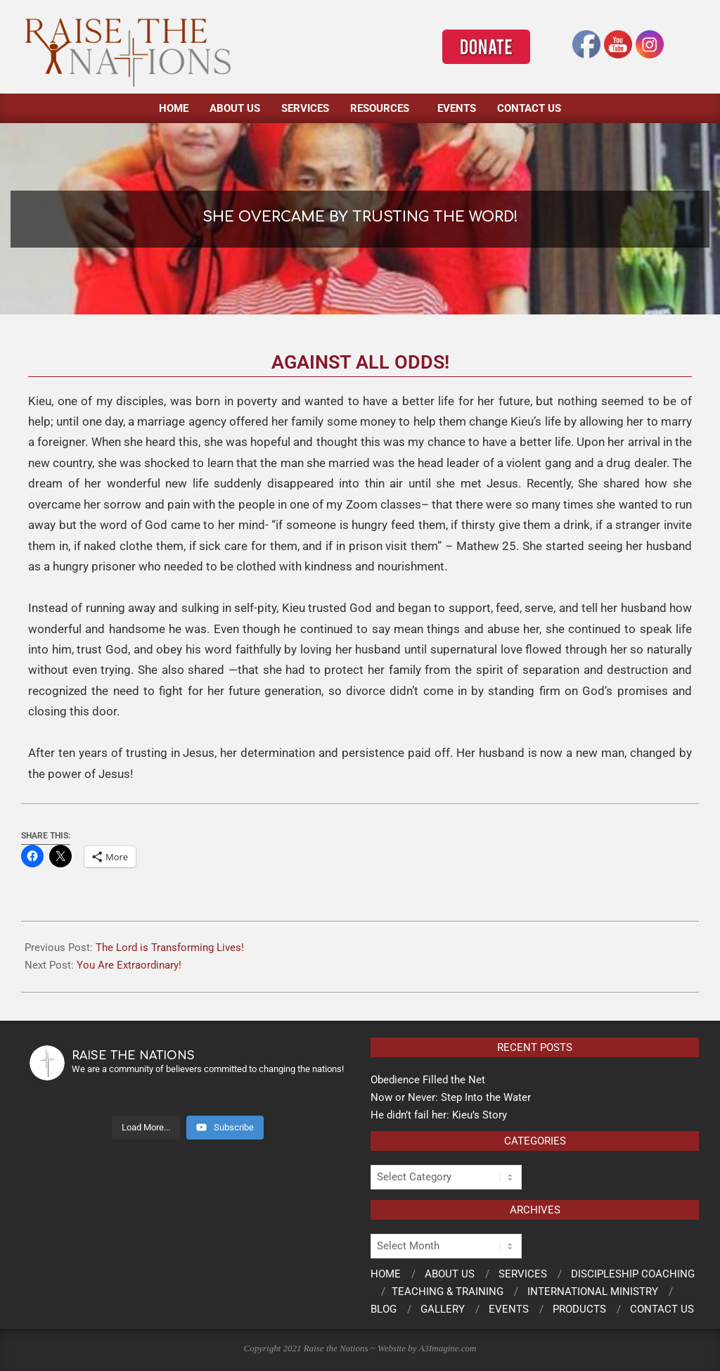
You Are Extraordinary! (129, 965)
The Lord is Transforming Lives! (170, 947)
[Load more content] (146, 1128)
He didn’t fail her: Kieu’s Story (439, 1115)
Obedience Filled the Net (428, 1079)
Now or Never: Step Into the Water (451, 1097)
